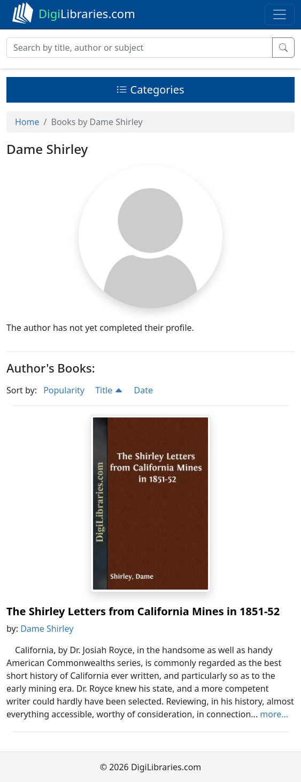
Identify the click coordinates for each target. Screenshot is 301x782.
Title (109, 390)
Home (27, 122)
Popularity (63, 390)
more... (274, 714)
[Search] (139, 47)
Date (143, 390)
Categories (150, 89)
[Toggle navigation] (280, 14)
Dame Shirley (46, 628)
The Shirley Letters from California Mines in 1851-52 (143, 611)
